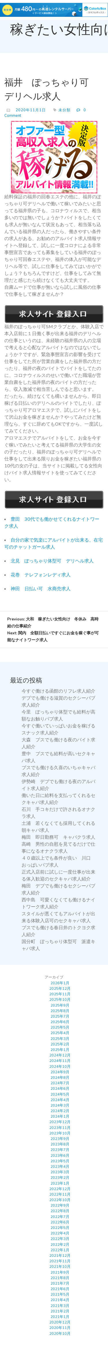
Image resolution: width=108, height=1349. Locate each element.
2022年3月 (59, 1238)
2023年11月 (60, 1127)
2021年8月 (59, 1278)
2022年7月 (59, 1216)
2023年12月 (60, 1122)
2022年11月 (60, 1194)
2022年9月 (59, 1205)
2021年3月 (59, 1305)
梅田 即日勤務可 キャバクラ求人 (58, 837)
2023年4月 (59, 1166)
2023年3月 (59, 1172)
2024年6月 (59, 1088)
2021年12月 (60, 1255)
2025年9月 (59, 1005)
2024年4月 (59, 1100)
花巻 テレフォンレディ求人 (41, 575)
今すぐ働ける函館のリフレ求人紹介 (58, 691)
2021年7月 (59, 1283)
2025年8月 (59, 1011)
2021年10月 (60, 1266)
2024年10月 (60, 1066)
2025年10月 (60, 999)
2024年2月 (59, 1111)
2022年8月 (59, 1211)
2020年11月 (60, 1327)
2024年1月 (59, 1116)
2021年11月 (60, 1261)
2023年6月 (59, 1155)
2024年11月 (60, 1060)
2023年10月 (60, 1133)
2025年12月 (60, 988)
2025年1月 (59, 1049)
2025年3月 (59, 1038)
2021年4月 (59, 1300)
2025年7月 (59, 1016)
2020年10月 (60, 1333)
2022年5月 (59, 1227)
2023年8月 (59, 1144)
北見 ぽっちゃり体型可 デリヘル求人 (52, 561)
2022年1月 (59, 1250)
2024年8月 (59, 1077)
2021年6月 (59, 1289)
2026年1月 (59, 983)
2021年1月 (59, 1316)
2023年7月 (59, 1149)
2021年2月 (59, 1311)
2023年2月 (59, 1177)
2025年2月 (59, 1044)
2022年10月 (60, 1200)
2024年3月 (59, 1105)
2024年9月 (59, 1072)
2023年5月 (59, 1161)
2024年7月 (59, 1083)
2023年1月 (59, 1183)
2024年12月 (60, 1055)
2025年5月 (59, 1027)
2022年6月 (59, 1222)
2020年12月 (60, 1322)
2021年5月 (59, 1294)
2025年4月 (59, 1033)
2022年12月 (60, 1189)
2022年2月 (59, 1244)
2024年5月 (59, 1094)
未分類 (64, 110)
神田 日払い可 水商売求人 (41, 589)
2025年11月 (60, 994)
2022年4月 (59, 1233)
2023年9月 (59, 1138)
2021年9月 (59, 1272)
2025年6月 (59, 1022)
